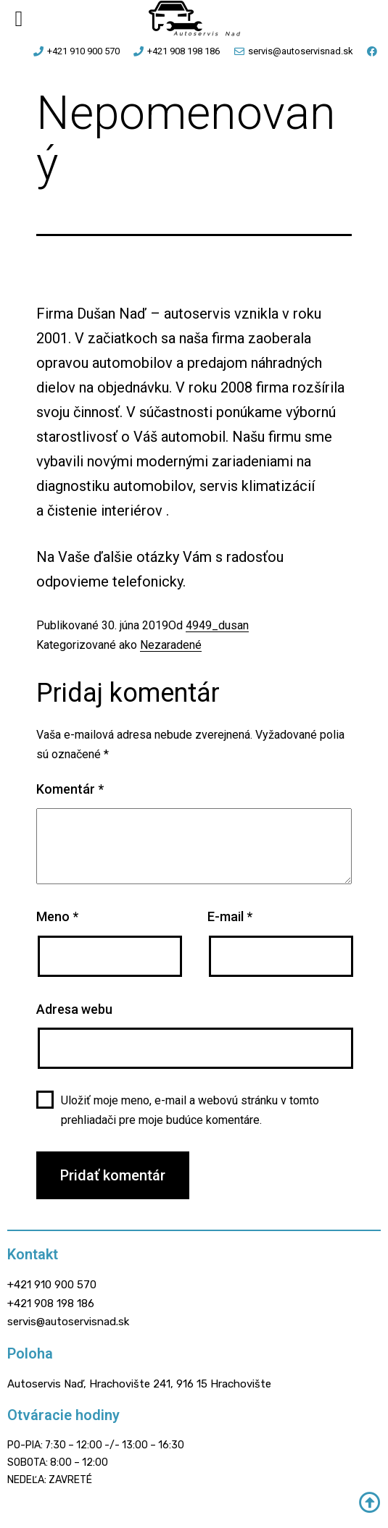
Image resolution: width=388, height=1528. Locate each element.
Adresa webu (74, 1009)
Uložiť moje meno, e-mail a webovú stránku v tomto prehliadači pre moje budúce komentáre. (190, 1110)
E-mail (229, 916)
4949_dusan (217, 625)
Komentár (70, 789)
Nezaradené (171, 645)
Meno (57, 916)
